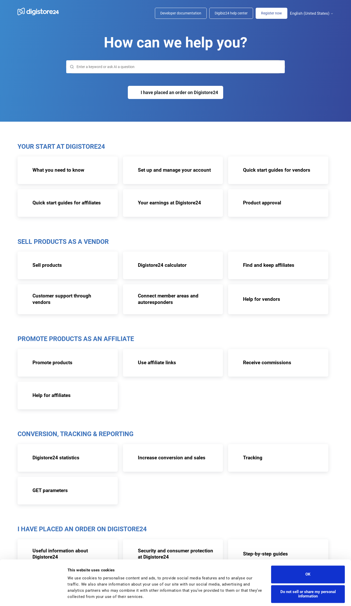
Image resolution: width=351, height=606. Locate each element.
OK (308, 559)
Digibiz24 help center (231, 13)
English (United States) (311, 13)
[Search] (175, 66)
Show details (79, 596)
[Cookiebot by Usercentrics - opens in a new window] (33, 596)
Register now (271, 13)
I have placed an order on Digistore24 (179, 92)
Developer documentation (180, 13)
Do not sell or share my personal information (308, 579)
